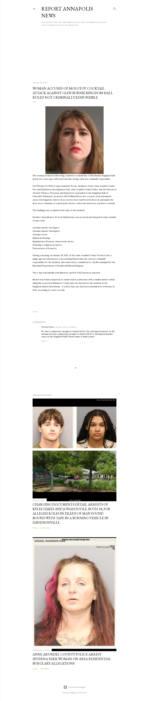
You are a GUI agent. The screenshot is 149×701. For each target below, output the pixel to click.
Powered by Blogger (74, 687)
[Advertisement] (74, 53)
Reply (44, 341)
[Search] (114, 8)
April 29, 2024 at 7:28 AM (65, 327)
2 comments (45, 528)
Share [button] (35, 311)
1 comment (44, 669)
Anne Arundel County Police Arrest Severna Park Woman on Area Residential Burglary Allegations (72, 659)
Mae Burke (82, 693)
